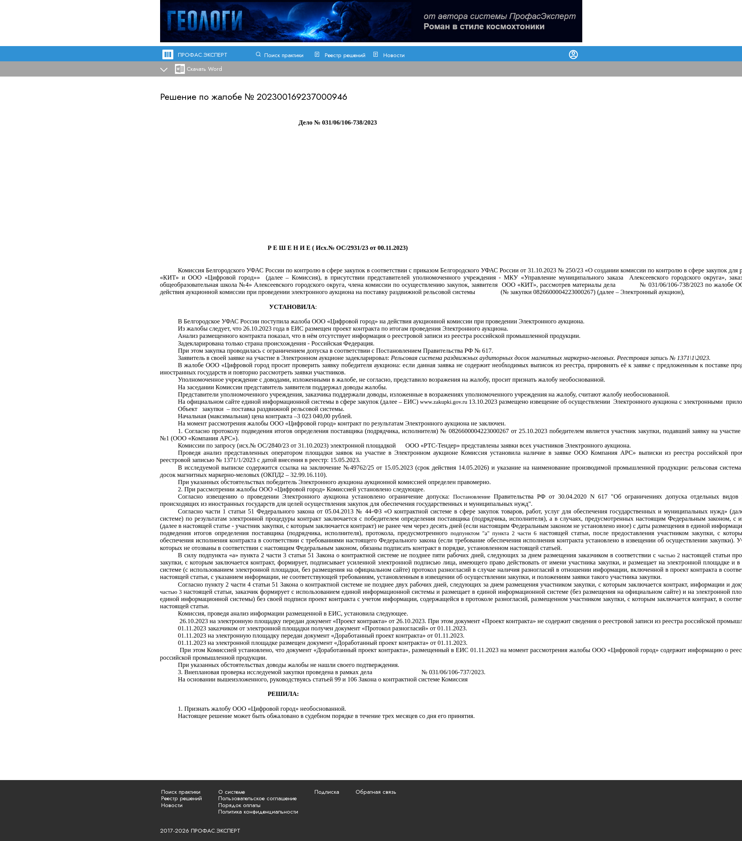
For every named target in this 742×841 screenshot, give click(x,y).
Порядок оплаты (239, 805)
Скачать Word (204, 69)
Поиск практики (283, 55)
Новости (394, 55)
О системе (231, 792)
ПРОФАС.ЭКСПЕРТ (202, 55)
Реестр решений (345, 55)
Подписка (327, 792)
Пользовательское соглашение (257, 798)
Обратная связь (376, 792)
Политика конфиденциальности (258, 811)
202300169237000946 (302, 96)
